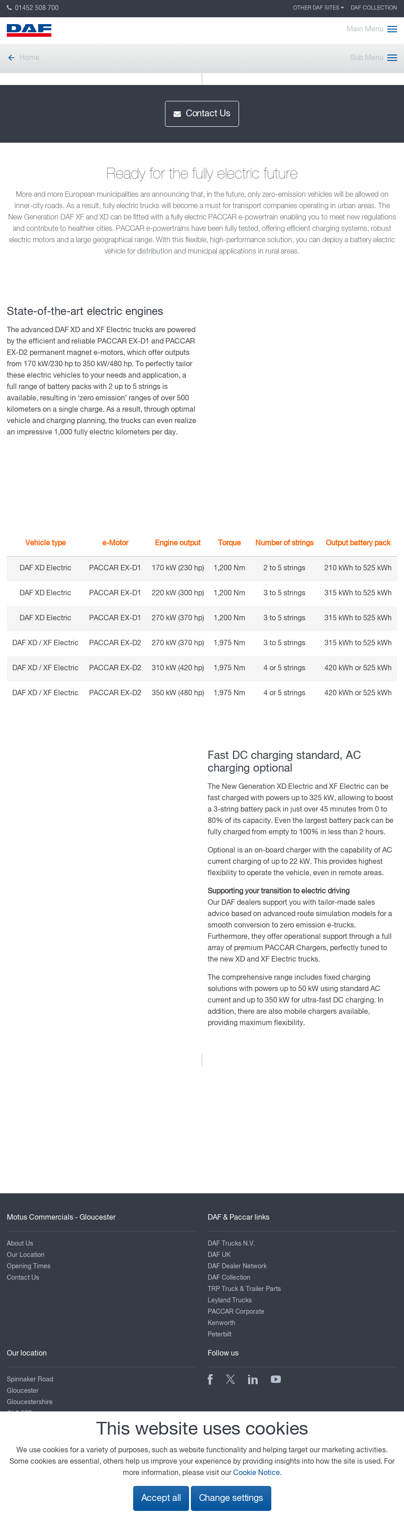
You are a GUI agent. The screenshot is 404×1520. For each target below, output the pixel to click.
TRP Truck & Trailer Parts (244, 1289)
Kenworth (221, 1323)
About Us (20, 1244)
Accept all (161, 1498)
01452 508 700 (33, 8)
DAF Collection (374, 8)
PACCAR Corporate (236, 1312)
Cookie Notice (256, 1473)
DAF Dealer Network (237, 1266)
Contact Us (202, 114)
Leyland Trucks (230, 1300)
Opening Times (28, 1266)
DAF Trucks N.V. (231, 1244)
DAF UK (219, 1255)
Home (23, 58)
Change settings (231, 1498)
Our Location (26, 1255)
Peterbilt (219, 1334)
